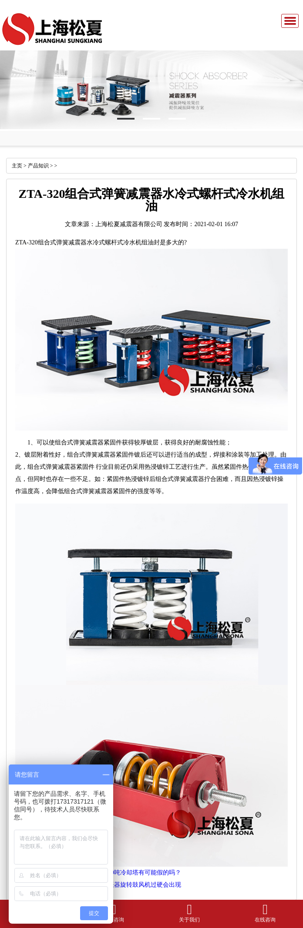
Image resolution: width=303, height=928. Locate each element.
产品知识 (38, 166)
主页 (17, 166)
